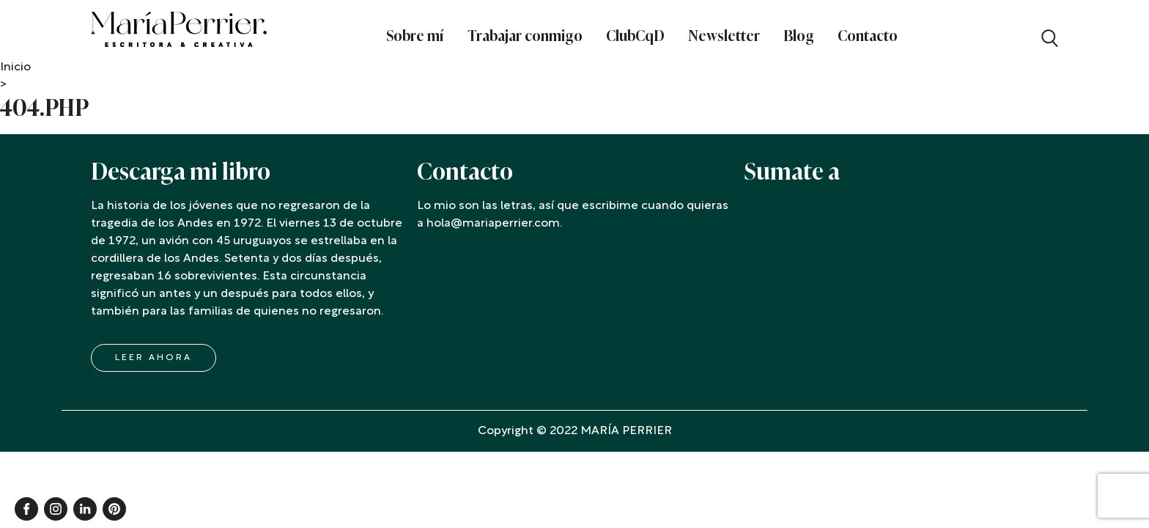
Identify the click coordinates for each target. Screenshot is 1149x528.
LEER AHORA (153, 358)
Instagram (56, 509)
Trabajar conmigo (525, 36)
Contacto (868, 36)
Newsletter (724, 36)
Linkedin (85, 509)
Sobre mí (415, 36)
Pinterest (114, 509)
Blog (798, 36)
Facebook (26, 509)
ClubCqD (635, 36)
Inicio (15, 67)
